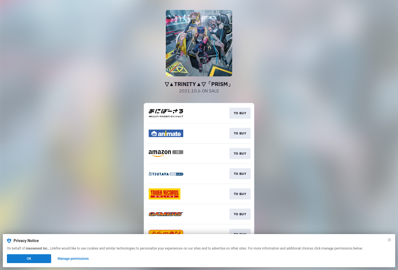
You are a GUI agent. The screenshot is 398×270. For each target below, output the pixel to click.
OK (29, 259)
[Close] (389, 239)
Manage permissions (73, 259)
